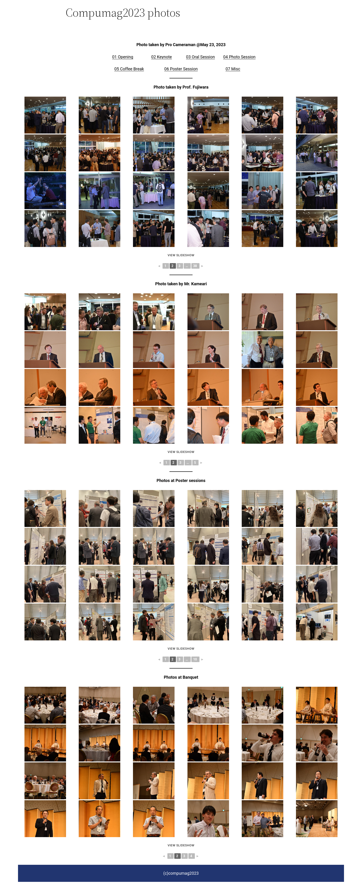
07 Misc (233, 68)
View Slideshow (181, 255)
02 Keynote (161, 56)
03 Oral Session (200, 56)
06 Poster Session (181, 68)
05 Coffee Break (129, 68)
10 (195, 659)
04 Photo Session (239, 56)
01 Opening (122, 56)
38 (195, 266)
